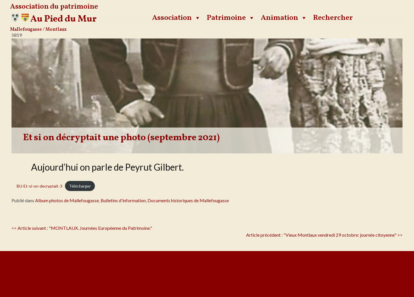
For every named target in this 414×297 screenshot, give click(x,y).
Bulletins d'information (123, 200)
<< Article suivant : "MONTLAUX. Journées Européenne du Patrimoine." (82, 228)
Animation (284, 18)
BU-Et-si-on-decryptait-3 (39, 186)
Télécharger (80, 186)
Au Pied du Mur (63, 19)
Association (176, 18)
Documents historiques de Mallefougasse (188, 200)
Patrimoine (231, 18)
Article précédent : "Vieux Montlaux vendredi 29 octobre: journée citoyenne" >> (324, 235)
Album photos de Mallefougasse (67, 200)
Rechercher (333, 18)
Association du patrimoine (54, 7)
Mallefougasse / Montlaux (38, 29)
